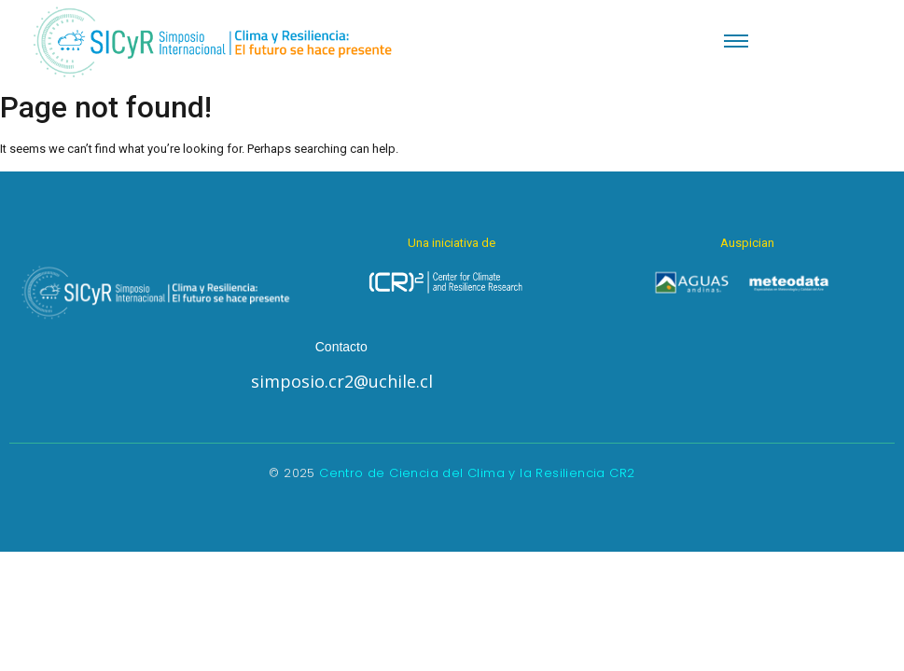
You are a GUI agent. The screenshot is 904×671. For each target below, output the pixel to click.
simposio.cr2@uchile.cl (342, 381)
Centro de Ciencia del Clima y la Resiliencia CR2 (476, 473)
